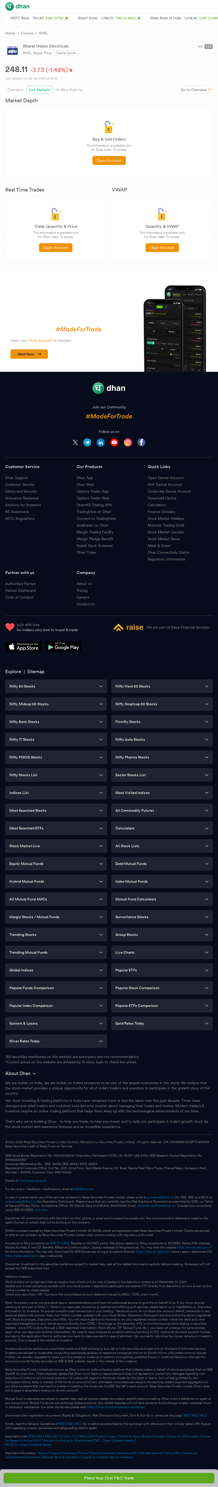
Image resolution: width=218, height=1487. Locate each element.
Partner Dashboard (20, 590)
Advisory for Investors (23, 505)
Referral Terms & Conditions (61, 1457)
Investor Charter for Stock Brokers (129, 1436)
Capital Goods (66, 53)
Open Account (109, 160)
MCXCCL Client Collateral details (28, 1445)
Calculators (157, 505)
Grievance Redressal (22, 498)
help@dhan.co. (83, 1189)
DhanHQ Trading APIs (94, 505)
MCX (203, 1415)
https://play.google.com (152, 1251)
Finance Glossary (161, 512)
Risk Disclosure (185, 1453)
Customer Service (19, 484)
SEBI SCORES (59, 1243)
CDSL (67, 1436)
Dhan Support (16, 478)
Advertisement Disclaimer (22, 1457)
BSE (200, 46)
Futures (27, 33)
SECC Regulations (20, 518)
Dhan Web (85, 484)
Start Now (29, 354)
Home (10, 33)
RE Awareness (17, 512)
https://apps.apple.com (21, 1256)
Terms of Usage (47, 1453)
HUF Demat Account (165, 484)
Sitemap (36, 671)
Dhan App (85, 478)
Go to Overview (195, 90)
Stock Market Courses (166, 532)
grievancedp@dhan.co (20, 1201)
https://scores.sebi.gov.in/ (195, 1247)
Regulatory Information (166, 559)
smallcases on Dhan (92, 525)
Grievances (107, 1453)
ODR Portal (95, 1436)
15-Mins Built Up (69, 90)
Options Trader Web (93, 498)
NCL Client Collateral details (114, 1440)
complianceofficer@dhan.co (156, 1206)
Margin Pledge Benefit (95, 539)
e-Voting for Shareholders (74, 1440)
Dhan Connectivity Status (168, 552)
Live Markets (39, 90)
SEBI (31, 1436)
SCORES (79, 1436)
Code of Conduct (19, 597)
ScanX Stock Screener (95, 546)
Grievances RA (127, 1453)
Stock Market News (164, 539)
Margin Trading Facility (95, 532)
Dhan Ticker (86, 552)
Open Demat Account (166, 478)
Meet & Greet (159, 546)
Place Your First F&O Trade (109, 1478)
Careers (83, 597)
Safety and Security (21, 491)
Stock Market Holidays (166, 518)
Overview (15, 90)
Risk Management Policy (156, 1453)
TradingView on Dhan (94, 512)
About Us (84, 584)
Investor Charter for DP (170, 1436)
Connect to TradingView (96, 518)
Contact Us (86, 604)
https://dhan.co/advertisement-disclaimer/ (116, 1407)
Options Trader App (93, 491)
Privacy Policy (87, 1453)
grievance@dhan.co (160, 1197)
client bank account (32, 1181)
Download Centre (162, 498)
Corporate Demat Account (169, 491)
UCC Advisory (45, 1440)
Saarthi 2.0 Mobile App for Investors (108, 1457)
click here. (41, 1210)
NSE (208, 46)
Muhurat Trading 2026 (166, 525)
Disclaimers (68, 1453)
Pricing (82, 590)
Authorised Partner (20, 584)
